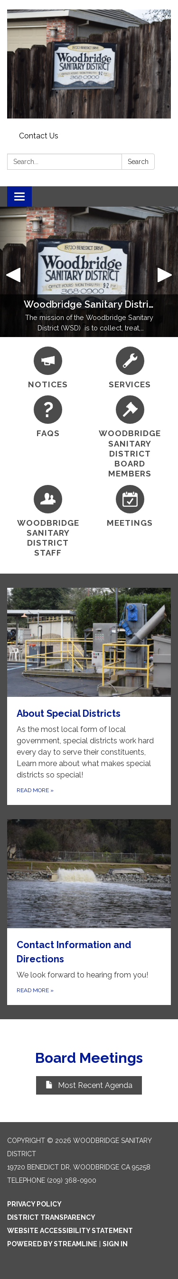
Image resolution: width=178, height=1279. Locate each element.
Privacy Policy (34, 1204)
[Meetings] (130, 506)
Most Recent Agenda (89, 1085)
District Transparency (51, 1217)
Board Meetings (89, 1058)
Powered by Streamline (52, 1244)
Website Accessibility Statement (70, 1230)
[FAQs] (48, 417)
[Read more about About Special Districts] (89, 696)
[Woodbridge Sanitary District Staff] (48, 521)
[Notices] (48, 368)
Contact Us (38, 135)
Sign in (115, 1244)
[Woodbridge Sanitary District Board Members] (130, 437)
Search (138, 161)
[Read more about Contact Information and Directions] (89, 912)
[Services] (130, 368)
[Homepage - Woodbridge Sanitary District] (89, 64)
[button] (13, 272)
